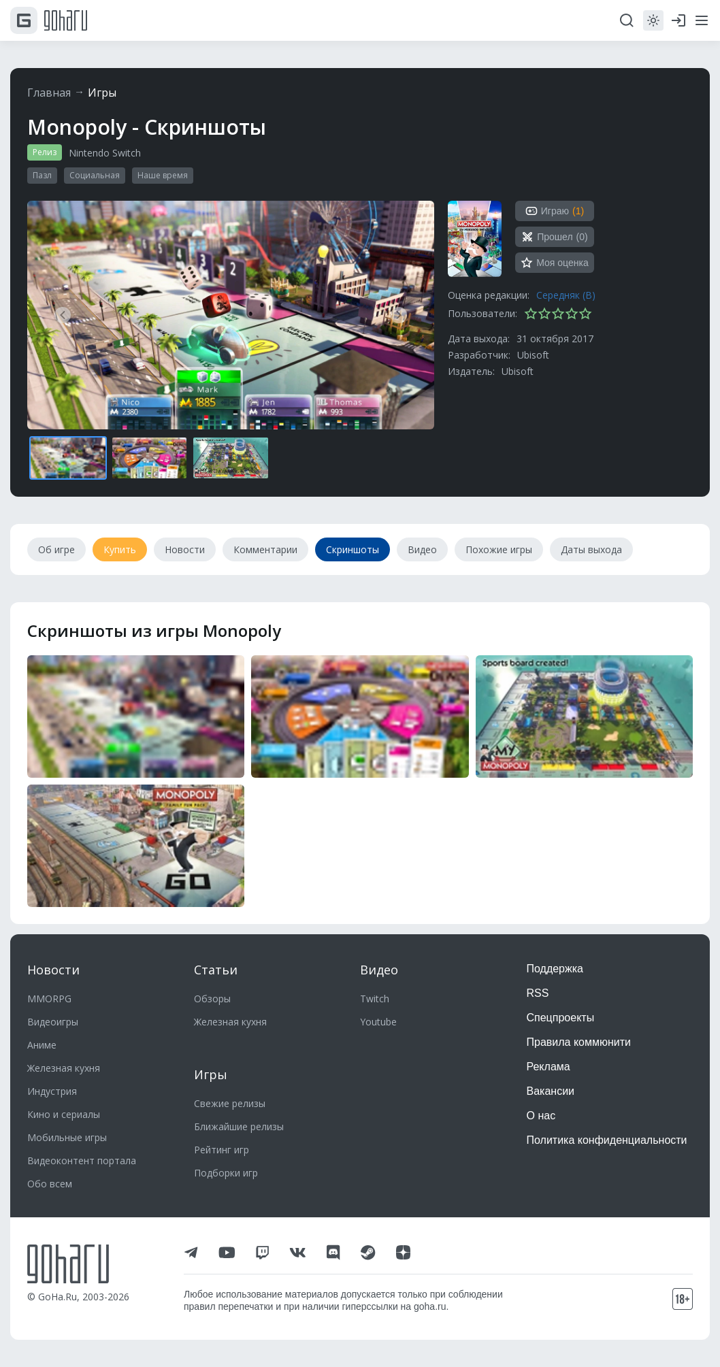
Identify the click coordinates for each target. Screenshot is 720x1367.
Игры (102, 92)
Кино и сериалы (63, 1114)
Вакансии (551, 1091)
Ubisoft (533, 354)
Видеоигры (52, 1021)
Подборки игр (226, 1172)
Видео (379, 969)
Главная (49, 92)
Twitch (374, 998)
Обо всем (49, 1183)
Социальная (94, 175)
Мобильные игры (67, 1137)
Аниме (41, 1044)
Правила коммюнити (579, 1042)
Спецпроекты (561, 1017)
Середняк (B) (565, 295)
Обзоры (212, 998)
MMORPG (49, 998)
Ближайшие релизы (239, 1126)
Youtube (378, 1021)
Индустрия (52, 1091)
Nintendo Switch (105, 152)
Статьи (216, 969)
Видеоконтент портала (81, 1160)
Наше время (162, 175)
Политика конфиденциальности (607, 1140)
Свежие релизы (229, 1103)
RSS (538, 993)
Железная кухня (63, 1067)
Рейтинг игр (221, 1149)
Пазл (42, 175)
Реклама (548, 1066)
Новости (53, 969)
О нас (541, 1115)
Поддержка (555, 968)
